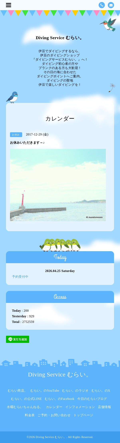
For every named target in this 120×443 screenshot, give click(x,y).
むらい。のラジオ (75, 390)
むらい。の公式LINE (26, 398)
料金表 (30, 415)
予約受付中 (20, 276)
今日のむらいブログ (92, 398)
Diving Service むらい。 (60, 37)
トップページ (83, 415)
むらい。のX (100, 390)
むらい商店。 (18, 390)
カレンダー (54, 407)
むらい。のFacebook (59, 398)
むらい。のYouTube (44, 390)
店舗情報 (104, 407)
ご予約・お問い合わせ (54, 415)
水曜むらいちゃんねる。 (25, 407)
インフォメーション (80, 407)
